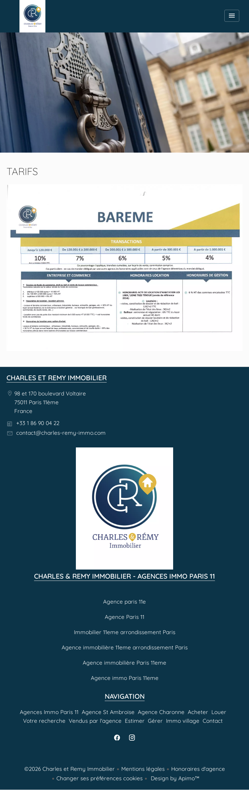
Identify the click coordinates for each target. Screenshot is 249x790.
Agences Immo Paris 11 (32, 16)
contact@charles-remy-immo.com (61, 432)
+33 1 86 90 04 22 (37, 423)
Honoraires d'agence (198, 768)
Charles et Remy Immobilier (56, 377)
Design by (174, 778)
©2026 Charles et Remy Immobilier (69, 768)
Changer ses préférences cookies (99, 778)
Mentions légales (143, 768)
